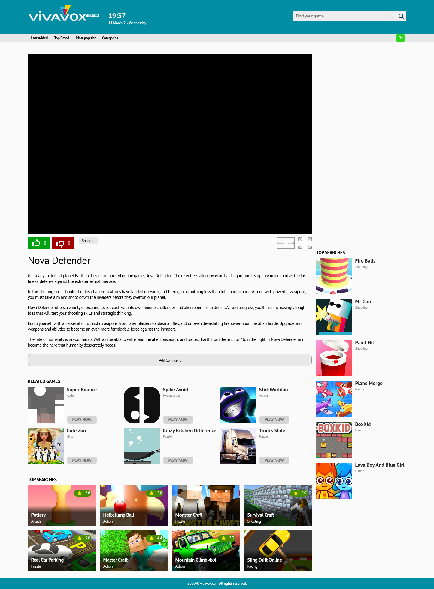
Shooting (89, 240)
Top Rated (61, 38)
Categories (110, 38)
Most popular (86, 38)
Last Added (39, 38)
